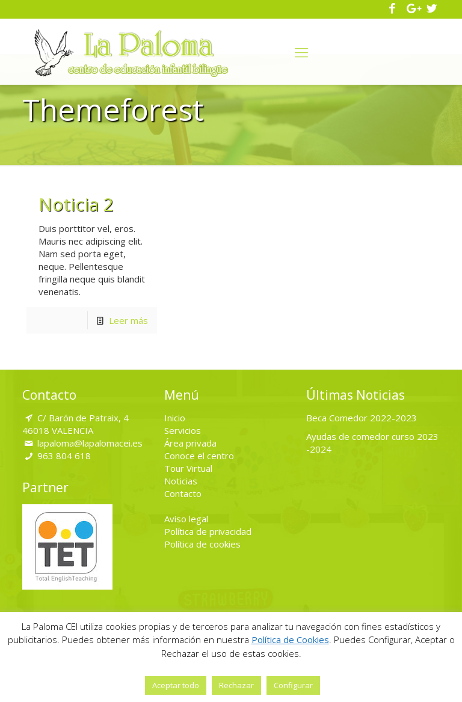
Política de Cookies (290, 639)
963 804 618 (64, 456)
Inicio (174, 418)
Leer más (128, 320)
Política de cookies (202, 544)
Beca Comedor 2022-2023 (361, 418)
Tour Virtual (188, 468)
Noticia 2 (76, 204)
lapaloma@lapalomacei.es (90, 443)
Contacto (183, 493)
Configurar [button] (293, 685)
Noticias (180, 481)
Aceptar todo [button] (175, 685)
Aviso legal (186, 519)
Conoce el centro (199, 456)
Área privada (190, 443)
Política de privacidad (207, 531)
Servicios (182, 430)
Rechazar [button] (236, 685)
